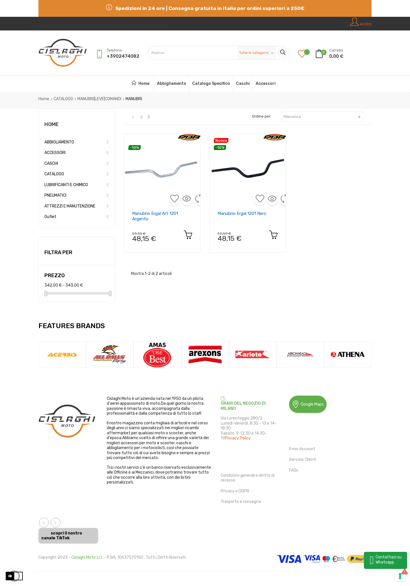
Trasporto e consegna (241, 501)
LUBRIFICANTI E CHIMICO (66, 184)
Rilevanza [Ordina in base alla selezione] (323, 117)
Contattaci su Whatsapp (388, 560)
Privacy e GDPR (235, 491)
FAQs (293, 470)
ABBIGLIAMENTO (59, 142)
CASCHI (51, 163)
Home (51, 124)
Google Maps (308, 404)
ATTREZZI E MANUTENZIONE (69, 206)
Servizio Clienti (302, 459)
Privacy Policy (238, 438)
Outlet (50, 216)
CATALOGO (54, 174)
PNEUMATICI (55, 195)
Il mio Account (302, 449)
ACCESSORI (54, 152)
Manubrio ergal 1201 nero (242, 213)
